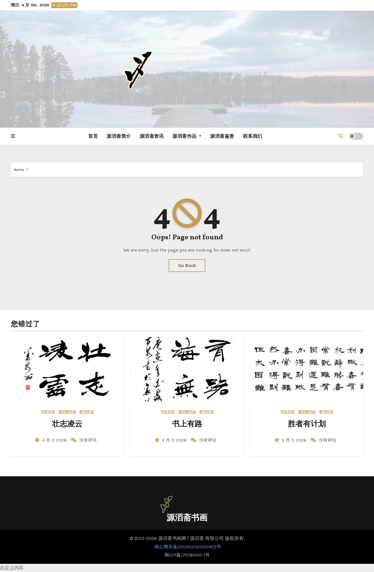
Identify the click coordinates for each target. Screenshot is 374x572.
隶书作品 (86, 412)
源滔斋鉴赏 (222, 136)
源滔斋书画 (187, 518)
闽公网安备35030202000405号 (187, 547)
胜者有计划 (307, 424)
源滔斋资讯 (152, 136)
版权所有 (234, 538)
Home (19, 170)
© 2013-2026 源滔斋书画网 (158, 538)
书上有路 (187, 424)
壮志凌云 (67, 424)
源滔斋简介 (119, 136)
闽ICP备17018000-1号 (187, 555)
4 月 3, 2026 (55, 440)
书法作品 (48, 412)
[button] (13, 136)
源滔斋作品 (186, 136)
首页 (93, 136)
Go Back (187, 265)
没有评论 (88, 440)
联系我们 (252, 136)
